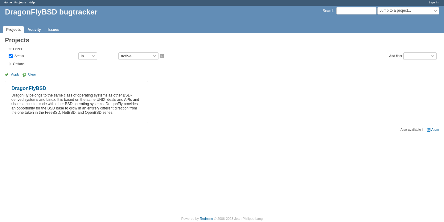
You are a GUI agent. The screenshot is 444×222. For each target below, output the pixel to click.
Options (18, 64)
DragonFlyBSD (28, 88)
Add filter (395, 55)
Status (19, 55)
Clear (32, 74)
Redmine (206, 218)
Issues (53, 29)
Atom (435, 129)
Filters (17, 49)
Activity (34, 29)
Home (8, 2)
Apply (15, 74)
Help (32, 2)
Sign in (433, 2)
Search (328, 11)
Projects (20, 2)
